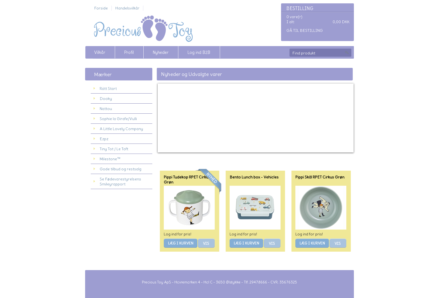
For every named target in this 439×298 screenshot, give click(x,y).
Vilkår (99, 52)
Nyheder (161, 52)
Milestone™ (110, 158)
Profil (129, 52)
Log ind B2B (198, 52)
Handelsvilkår (127, 8)
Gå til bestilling (304, 30)
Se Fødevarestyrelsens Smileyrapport (120, 182)
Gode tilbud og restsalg (120, 168)
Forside (101, 8)
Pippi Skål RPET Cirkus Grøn (319, 177)
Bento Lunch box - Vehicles (254, 177)
